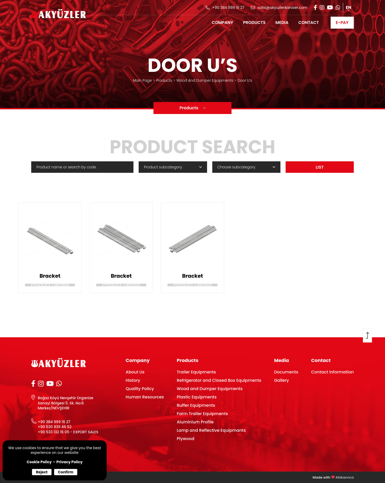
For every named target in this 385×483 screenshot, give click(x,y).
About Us (135, 372)
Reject (42, 472)
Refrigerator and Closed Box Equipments (219, 380)
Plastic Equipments (196, 397)
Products (164, 80)
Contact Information (332, 372)
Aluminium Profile (195, 422)
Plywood (185, 439)
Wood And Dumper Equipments (204, 80)
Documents (286, 372)
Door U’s (245, 80)
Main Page (142, 80)
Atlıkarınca (345, 477)
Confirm (65, 472)
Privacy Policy (69, 462)
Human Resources (145, 397)
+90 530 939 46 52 (55, 426)
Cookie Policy (39, 462)
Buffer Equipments (196, 405)
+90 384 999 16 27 (54, 422)
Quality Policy (140, 389)
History (133, 380)
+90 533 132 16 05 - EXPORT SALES (68, 432)
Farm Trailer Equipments (202, 414)
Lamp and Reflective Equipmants (211, 430)
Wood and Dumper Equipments (209, 389)
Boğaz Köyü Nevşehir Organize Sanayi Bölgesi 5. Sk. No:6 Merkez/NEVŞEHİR (65, 403)
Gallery (281, 380)
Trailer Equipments (196, 372)
